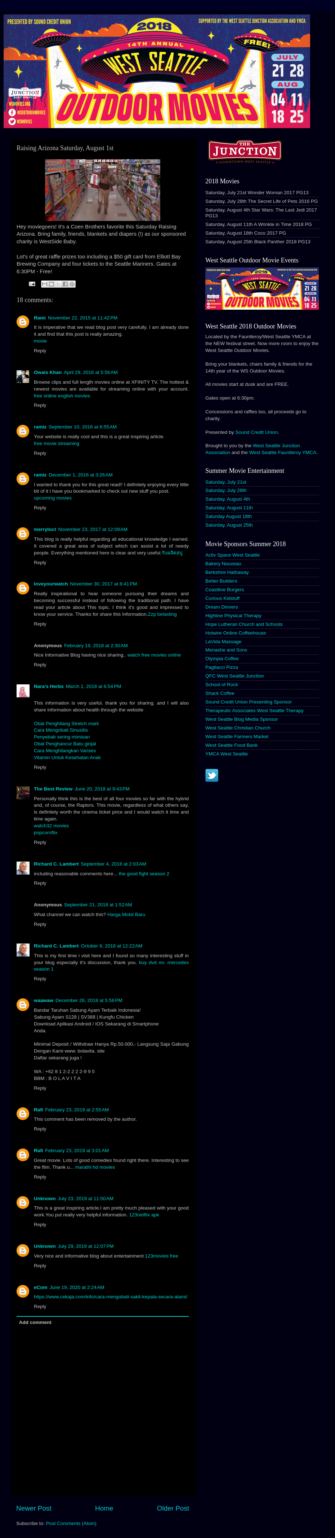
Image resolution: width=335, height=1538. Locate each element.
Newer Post (34, 1508)
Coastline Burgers (224, 589)
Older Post (173, 1508)
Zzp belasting (162, 614)
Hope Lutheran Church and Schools (244, 624)
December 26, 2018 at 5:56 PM (88, 1000)
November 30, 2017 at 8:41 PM (103, 584)
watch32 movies (51, 825)
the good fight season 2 (144, 873)
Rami (40, 318)
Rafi (38, 1109)
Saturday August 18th (228, 516)
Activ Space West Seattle (232, 555)
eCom (41, 1287)
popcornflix (45, 832)
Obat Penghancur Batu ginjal (65, 743)
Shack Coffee (219, 693)
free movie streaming (56, 443)
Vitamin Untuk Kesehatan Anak (67, 757)
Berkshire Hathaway (227, 572)
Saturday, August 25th (229, 525)
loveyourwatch (51, 584)
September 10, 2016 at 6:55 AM (83, 427)
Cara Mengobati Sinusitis (61, 730)
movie (40, 341)
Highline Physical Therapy (233, 615)
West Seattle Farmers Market (236, 736)
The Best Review (53, 789)
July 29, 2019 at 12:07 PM (86, 1246)
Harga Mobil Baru (126, 914)
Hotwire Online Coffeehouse (235, 633)
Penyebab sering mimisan (62, 737)
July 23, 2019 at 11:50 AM (85, 1198)
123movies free (161, 1256)
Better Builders (221, 581)
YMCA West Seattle (226, 754)
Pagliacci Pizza (221, 667)
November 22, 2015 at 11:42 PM (82, 318)
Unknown (45, 1198)
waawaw (43, 1000)
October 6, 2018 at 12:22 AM (112, 946)
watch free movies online (154, 655)
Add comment (35, 1322)
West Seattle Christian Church (238, 728)
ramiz (40, 427)
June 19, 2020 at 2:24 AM (77, 1287)
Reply (40, 350)
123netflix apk (144, 1214)
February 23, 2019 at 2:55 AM (77, 1109)
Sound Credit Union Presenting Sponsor (248, 702)
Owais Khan (48, 372)
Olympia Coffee (222, 658)
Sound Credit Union (256, 432)
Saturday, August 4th (227, 499)
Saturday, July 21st (225, 482)
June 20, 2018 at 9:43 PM (102, 789)
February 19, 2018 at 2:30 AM (96, 645)
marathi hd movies (95, 1167)
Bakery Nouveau (223, 563)
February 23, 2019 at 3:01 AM (77, 1150)
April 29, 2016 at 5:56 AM (91, 372)
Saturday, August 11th (229, 507)
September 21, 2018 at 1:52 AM (98, 904)
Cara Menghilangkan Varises (65, 750)
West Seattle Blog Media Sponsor (241, 719)
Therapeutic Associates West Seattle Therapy (254, 710)
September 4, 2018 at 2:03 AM (113, 864)
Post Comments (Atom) (71, 1523)
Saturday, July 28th (226, 490)
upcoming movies (53, 498)
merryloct (45, 529)
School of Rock (221, 684)
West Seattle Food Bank (231, 745)
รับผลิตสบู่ (172, 552)
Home (104, 1508)
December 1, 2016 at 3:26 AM (80, 475)
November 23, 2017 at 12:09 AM (93, 529)
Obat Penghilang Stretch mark (66, 723)
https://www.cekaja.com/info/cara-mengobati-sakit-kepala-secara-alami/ (110, 1296)
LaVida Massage (223, 641)
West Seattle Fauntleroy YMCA (282, 452)
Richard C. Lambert (56, 864)
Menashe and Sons (226, 650)
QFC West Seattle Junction (234, 676)
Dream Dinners (221, 607)
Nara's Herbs (49, 686)
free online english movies (62, 395)
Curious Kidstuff (222, 598)
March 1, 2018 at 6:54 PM (93, 686)
